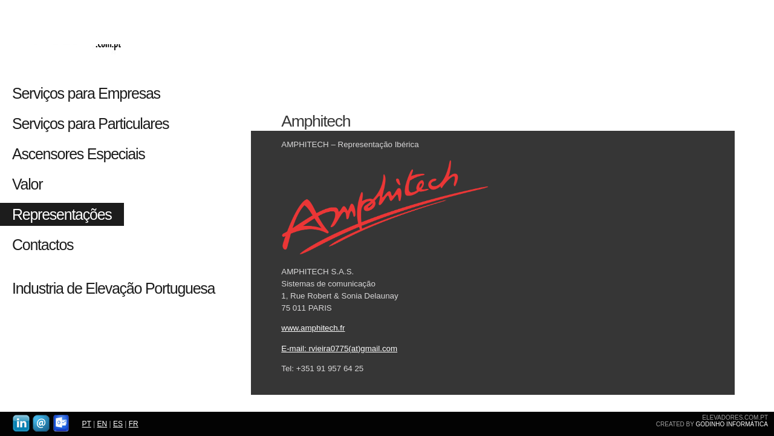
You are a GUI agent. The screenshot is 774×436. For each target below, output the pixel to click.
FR (133, 424)
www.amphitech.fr (313, 327)
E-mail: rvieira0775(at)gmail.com (339, 348)
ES (118, 424)
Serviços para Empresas (89, 93)
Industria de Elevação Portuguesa (113, 288)
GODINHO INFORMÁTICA (732, 424)
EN (102, 424)
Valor (27, 184)
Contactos (42, 244)
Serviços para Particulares (90, 123)
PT (86, 424)
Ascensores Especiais (78, 153)
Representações (62, 214)
